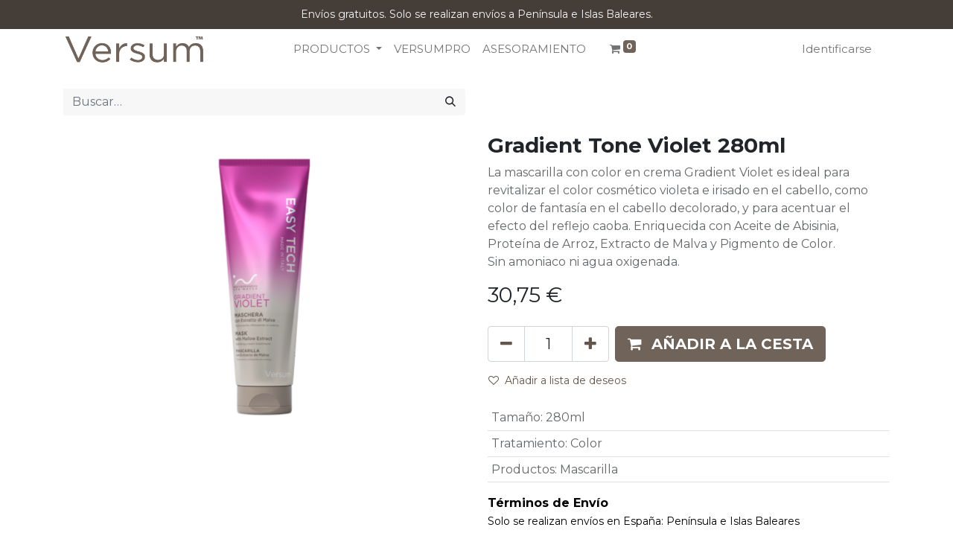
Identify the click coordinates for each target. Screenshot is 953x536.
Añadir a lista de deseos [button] (557, 380)
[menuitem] (432, 49)
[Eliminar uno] (506, 344)
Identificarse (837, 49)
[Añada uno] (590, 344)
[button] (720, 344)
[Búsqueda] (450, 102)
